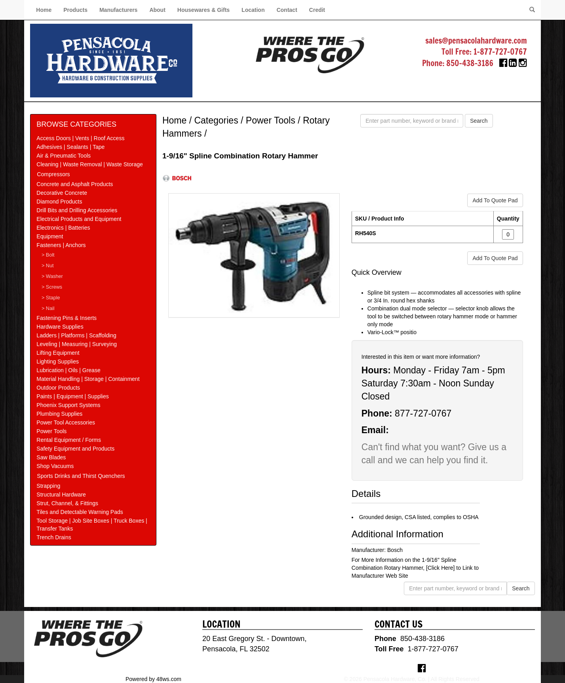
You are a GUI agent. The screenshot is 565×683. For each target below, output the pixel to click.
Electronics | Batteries (63, 227)
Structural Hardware (61, 494)
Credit (317, 10)
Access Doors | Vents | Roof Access (80, 138)
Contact (286, 10)
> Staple (51, 298)
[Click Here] (440, 568)
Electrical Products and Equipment (78, 219)
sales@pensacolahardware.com (476, 40)
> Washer (52, 276)
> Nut (47, 265)
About (157, 10)
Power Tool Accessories (65, 422)
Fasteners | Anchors (61, 245)
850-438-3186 (469, 63)
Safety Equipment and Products (75, 448)
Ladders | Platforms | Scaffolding (76, 335)
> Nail (48, 308)
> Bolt (48, 255)
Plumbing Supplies (59, 414)
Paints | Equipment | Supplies (72, 396)
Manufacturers (118, 10)
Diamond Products (59, 201)
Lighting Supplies (57, 361)
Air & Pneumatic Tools (63, 155)
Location (253, 10)
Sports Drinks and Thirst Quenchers (81, 476)
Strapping (48, 486)
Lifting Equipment (57, 353)
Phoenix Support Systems (68, 405)
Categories (216, 120)
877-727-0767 (423, 413)
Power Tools (51, 431)
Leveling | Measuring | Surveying (76, 344)
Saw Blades (51, 457)
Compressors (53, 174)
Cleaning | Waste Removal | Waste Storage (89, 164)
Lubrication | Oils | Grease (68, 370)
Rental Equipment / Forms (68, 440)
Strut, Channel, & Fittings (67, 503)
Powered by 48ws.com (153, 679)
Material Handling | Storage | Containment (87, 379)
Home (43, 10)
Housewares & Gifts (203, 10)
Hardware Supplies (59, 326)
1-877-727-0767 (500, 51)
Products (75, 10)
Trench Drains (53, 537)
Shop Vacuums (55, 466)
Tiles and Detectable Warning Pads (79, 512)
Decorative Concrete (61, 193)
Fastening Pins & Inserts (66, 318)
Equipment (49, 236)
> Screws (52, 287)
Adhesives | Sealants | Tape (70, 147)
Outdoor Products (58, 387)
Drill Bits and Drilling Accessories (76, 210)
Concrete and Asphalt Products (74, 184)
